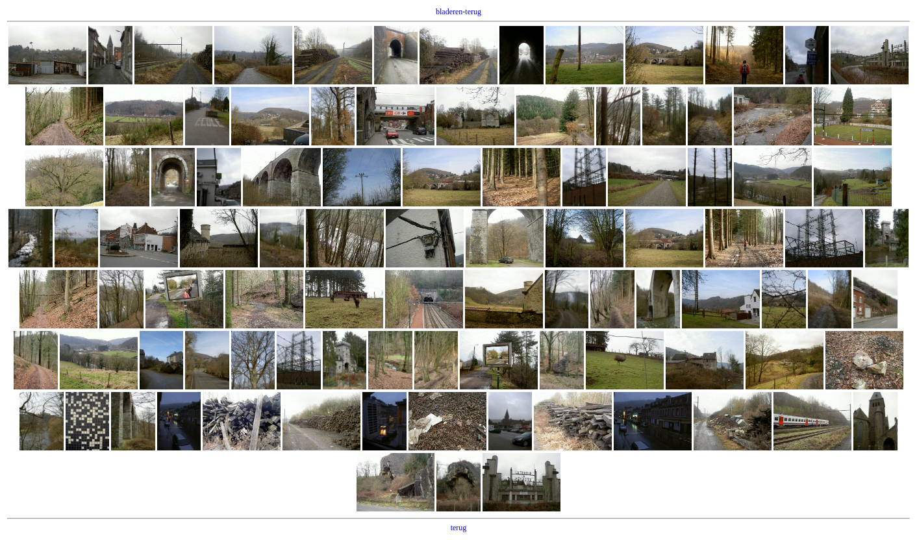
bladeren (449, 11)
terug (473, 11)
